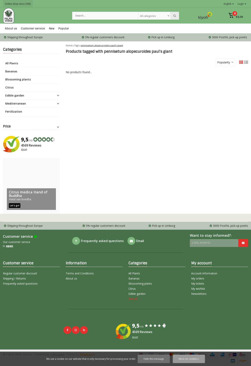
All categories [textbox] (148, 16)
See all (132, 299)
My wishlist (198, 288)
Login (242, 3)
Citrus (9, 87)
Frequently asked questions (20, 283)
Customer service (33, 28)
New (51, 28)
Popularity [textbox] (223, 62)
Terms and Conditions (80, 273)
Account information (204, 273)
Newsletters (198, 294)
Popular (63, 28)
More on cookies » (189, 359)
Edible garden (14, 95)
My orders (197, 278)
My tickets (197, 283)
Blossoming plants (18, 79)
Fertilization (13, 111)
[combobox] (154, 16)
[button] (236, 16)
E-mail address (201, 242)
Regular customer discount (20, 273)
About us (11, 28)
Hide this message (154, 359)
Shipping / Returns (14, 278)
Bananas (11, 71)
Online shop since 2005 (18, 3)
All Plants (11, 63)
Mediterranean (15, 103)
